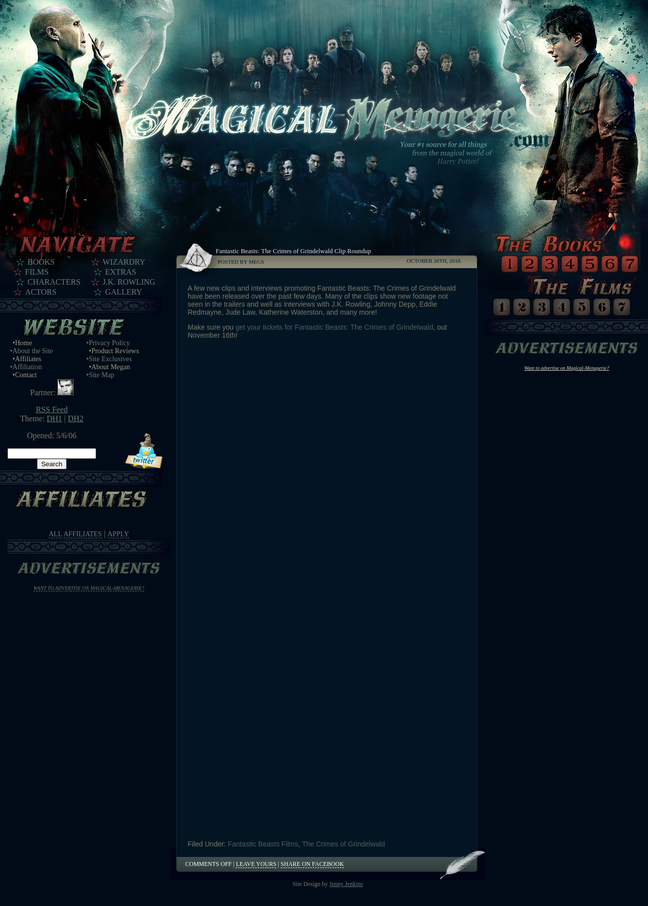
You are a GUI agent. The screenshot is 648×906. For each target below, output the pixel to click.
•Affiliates (27, 359)
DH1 (54, 418)
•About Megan (109, 367)
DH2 (76, 418)
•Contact (25, 375)
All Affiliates (75, 534)
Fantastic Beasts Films (263, 844)
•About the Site (31, 351)
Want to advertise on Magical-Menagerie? (89, 588)
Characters (54, 282)
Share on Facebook (312, 863)
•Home (22, 343)
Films (37, 272)
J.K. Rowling (129, 282)
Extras (120, 272)
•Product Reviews (114, 351)
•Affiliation (26, 367)
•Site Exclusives (109, 359)
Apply (118, 534)
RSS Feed (52, 409)
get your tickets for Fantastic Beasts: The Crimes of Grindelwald (334, 327)
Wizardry (124, 262)
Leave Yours (256, 863)
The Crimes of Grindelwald (343, 844)
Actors (41, 292)
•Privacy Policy (108, 343)
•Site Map (101, 375)
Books (41, 262)
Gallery (123, 292)
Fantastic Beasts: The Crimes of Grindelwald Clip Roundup (293, 251)
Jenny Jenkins (346, 883)
